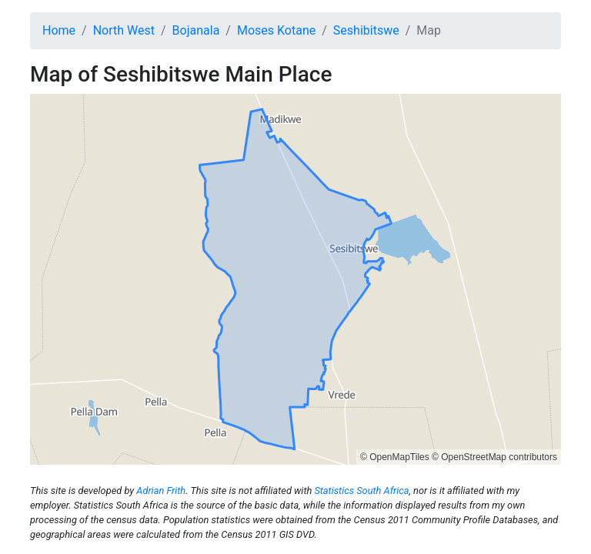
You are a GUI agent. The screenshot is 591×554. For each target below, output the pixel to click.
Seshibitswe (366, 30)
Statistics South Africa (361, 490)
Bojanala (196, 30)
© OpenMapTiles (394, 457)
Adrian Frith (160, 490)
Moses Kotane (276, 30)
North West (124, 30)
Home (58, 30)
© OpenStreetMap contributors (494, 457)
